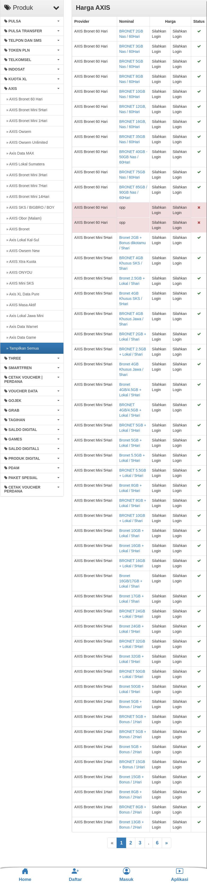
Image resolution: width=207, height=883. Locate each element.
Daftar (75, 874)
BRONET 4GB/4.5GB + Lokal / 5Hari (130, 410)
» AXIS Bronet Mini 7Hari (25, 186)
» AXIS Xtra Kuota (20, 261)
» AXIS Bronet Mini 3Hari (25, 175)
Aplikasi (179, 874)
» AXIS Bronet (17, 229)
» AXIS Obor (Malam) (23, 218)
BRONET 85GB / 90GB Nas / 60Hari (133, 192)
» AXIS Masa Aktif (20, 305)
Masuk (126, 874)
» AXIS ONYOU (18, 272)
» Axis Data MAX (19, 153)
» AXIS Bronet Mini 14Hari (26, 196)
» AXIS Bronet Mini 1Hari (25, 121)
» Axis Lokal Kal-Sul (21, 240)
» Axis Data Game (20, 337)
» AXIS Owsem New (22, 251)
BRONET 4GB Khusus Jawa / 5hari (131, 319)
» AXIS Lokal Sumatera (24, 164)
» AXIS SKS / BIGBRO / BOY (29, 207)
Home (25, 875)
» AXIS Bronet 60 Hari (23, 99)
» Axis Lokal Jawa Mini (24, 316)
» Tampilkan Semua (21, 348)
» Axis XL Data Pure (21, 294)
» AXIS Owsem (17, 131)
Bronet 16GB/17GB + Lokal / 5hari (130, 581)
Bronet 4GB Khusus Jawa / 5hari (131, 369)
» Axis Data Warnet (21, 326)
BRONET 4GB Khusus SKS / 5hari (131, 263)
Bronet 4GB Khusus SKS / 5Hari (130, 298)
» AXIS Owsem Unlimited (26, 142)
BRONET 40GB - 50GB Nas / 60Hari (133, 157)
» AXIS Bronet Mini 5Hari (25, 110)
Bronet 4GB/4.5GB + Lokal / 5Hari (130, 389)
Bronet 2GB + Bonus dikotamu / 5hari (132, 242)
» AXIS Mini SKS (19, 283)
